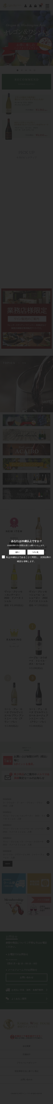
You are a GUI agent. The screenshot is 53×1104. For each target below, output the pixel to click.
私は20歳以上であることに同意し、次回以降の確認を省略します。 (26, 558)
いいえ (36, 552)
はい (17, 552)
